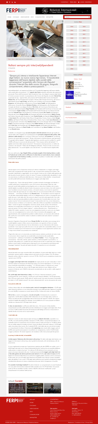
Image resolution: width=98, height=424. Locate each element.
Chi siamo (16, 17)
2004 (71, 69)
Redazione (71, 422)
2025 (84, 26)
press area (73, 2)
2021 (84, 34)
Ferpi (9, 59)
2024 (71, 30)
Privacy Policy (89, 422)
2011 (84, 53)
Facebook (68, 107)
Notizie (76, 79)
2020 (71, 38)
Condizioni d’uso (79, 422)
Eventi (80, 79)
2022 (71, 34)
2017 (84, 42)
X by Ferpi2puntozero (71, 117)
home (9, 17)
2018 (71, 42)
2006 (71, 65)
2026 (71, 26)
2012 (71, 53)
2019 (84, 38)
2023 (84, 30)
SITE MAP (32, 399)
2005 (84, 65)
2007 (84, 61)
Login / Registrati (84, 2)
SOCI (32, 17)
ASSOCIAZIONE (25, 17)
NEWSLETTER (49, 17)
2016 (71, 46)
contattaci (64, 2)
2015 (84, 46)
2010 (71, 57)
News (13, 59)
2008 (71, 61)
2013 (84, 49)
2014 (71, 49)
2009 (84, 57)
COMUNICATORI (40, 17)
